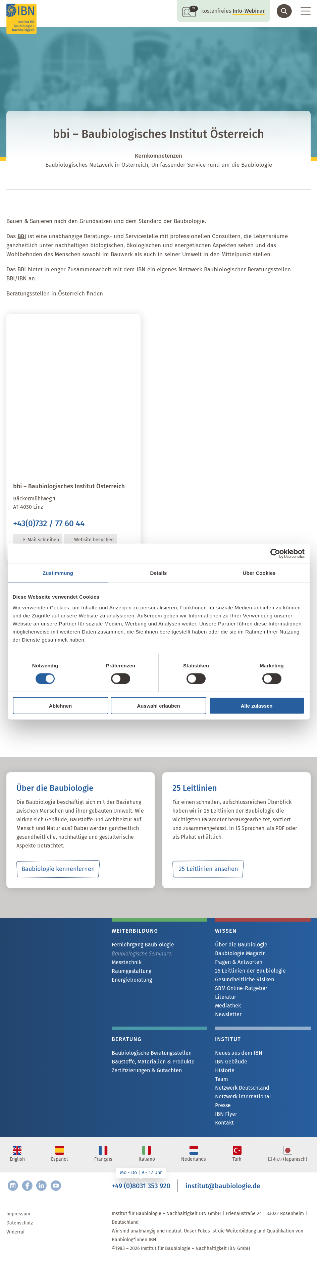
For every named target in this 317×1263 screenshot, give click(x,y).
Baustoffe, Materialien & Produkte (153, 1061)
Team (221, 1079)
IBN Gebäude (231, 1061)
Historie (224, 1070)
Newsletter (228, 1014)
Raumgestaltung (131, 971)
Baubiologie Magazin (240, 953)
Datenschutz (19, 1223)
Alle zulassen (256, 705)
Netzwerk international (243, 1096)
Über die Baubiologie (241, 944)
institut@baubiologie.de (223, 1186)
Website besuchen (94, 540)
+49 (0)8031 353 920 (141, 1186)
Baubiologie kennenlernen (58, 869)
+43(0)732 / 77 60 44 (49, 523)
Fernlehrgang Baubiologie (143, 944)
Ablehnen (60, 705)
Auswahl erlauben (158, 705)
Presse (223, 1105)
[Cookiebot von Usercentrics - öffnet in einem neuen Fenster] (275, 554)
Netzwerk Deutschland (242, 1088)
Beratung (127, 1039)
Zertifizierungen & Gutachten (147, 1070)
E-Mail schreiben (41, 540)
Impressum (18, 1214)
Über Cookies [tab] (259, 573)
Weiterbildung (135, 931)
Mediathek (228, 1005)
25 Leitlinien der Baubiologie (250, 971)
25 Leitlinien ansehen (208, 869)
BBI (21, 236)
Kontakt (224, 1122)
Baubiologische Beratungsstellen (152, 1053)
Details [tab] (158, 573)
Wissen (226, 931)
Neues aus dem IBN (238, 1053)
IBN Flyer (226, 1114)
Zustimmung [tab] (58, 573)
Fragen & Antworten (238, 962)
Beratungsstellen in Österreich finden (54, 293)
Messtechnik (127, 962)
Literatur (225, 997)
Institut (228, 1039)
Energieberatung (132, 980)
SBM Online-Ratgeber (241, 988)
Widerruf (15, 1232)
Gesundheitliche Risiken (244, 979)
